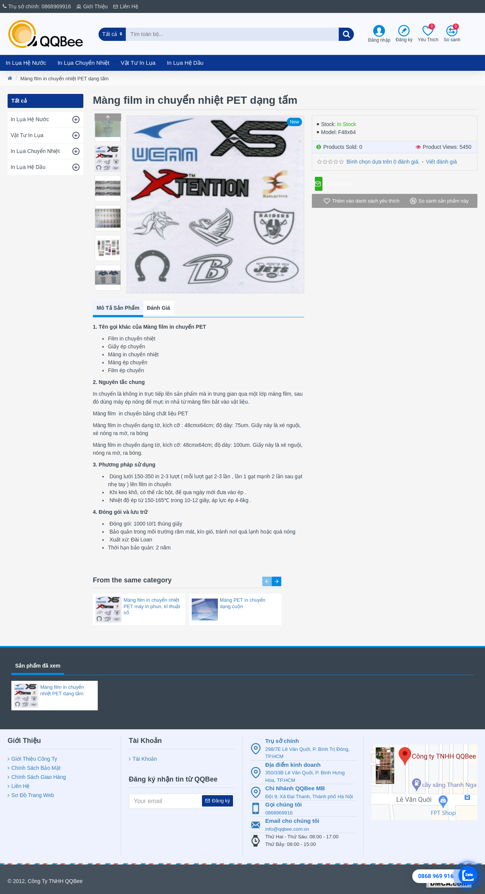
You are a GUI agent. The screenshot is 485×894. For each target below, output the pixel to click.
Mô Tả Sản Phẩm (118, 306)
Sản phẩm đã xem (37, 662)
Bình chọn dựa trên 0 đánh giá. (383, 162)
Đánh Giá (158, 306)
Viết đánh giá (441, 162)
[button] (107, 289)
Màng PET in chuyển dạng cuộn (242, 592)
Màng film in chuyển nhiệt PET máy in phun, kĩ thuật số (152, 595)
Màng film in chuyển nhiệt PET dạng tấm (62, 687)
